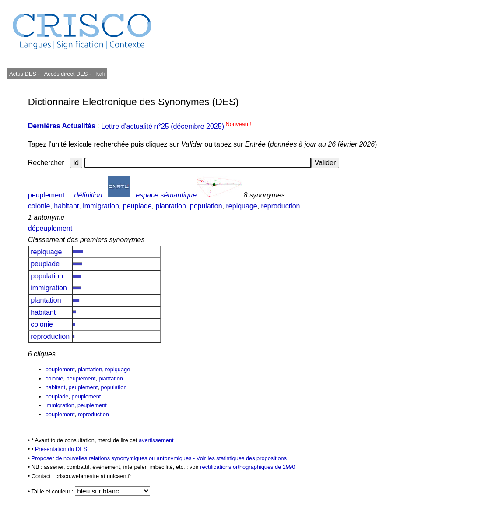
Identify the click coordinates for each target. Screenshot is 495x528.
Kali (100, 73)
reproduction (280, 206)
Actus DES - (24, 73)
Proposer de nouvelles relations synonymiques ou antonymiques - (114, 458)
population (206, 206)
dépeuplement (50, 228)
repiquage (241, 206)
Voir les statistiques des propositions (242, 458)
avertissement (156, 440)
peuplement (46, 195)
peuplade (137, 206)
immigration (101, 206)
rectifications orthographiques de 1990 (247, 467)
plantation (170, 206)
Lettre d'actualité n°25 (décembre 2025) (176, 126)
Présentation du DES (61, 449)
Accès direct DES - (67, 73)
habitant (66, 206)
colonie (39, 206)
